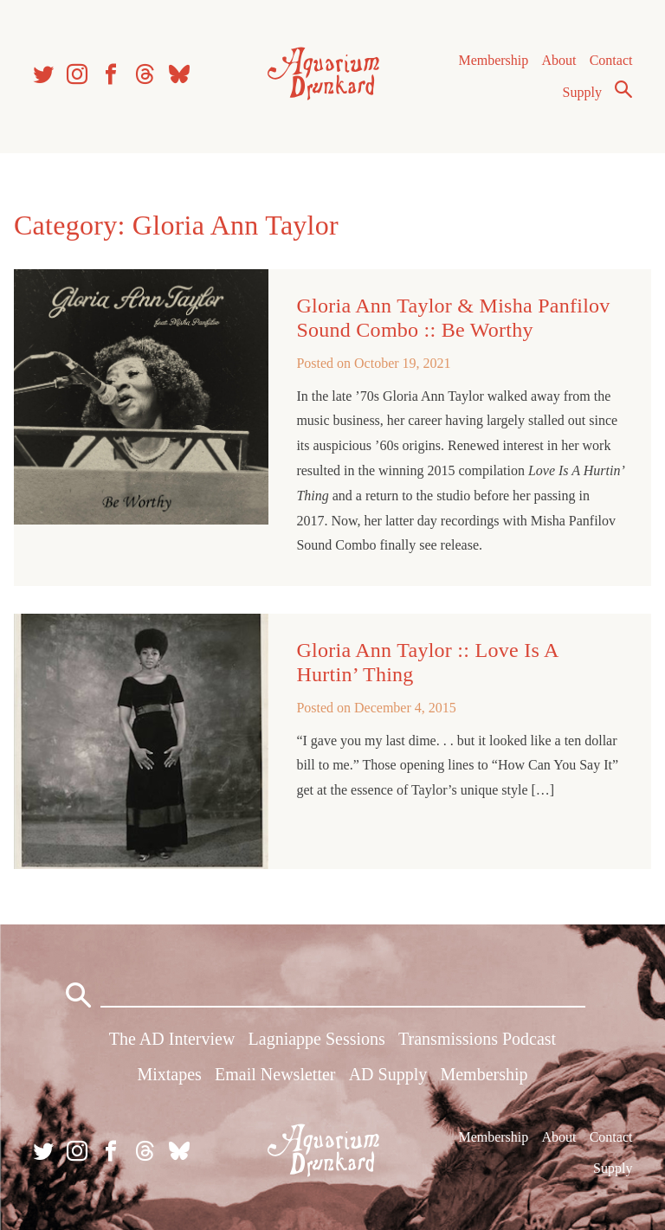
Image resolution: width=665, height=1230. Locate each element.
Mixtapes (169, 1074)
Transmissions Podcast (477, 1038)
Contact (611, 60)
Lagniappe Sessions (317, 1038)
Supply (582, 92)
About (558, 60)
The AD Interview (172, 1038)
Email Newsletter (275, 1074)
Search (623, 89)
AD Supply (388, 1074)
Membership (493, 60)
